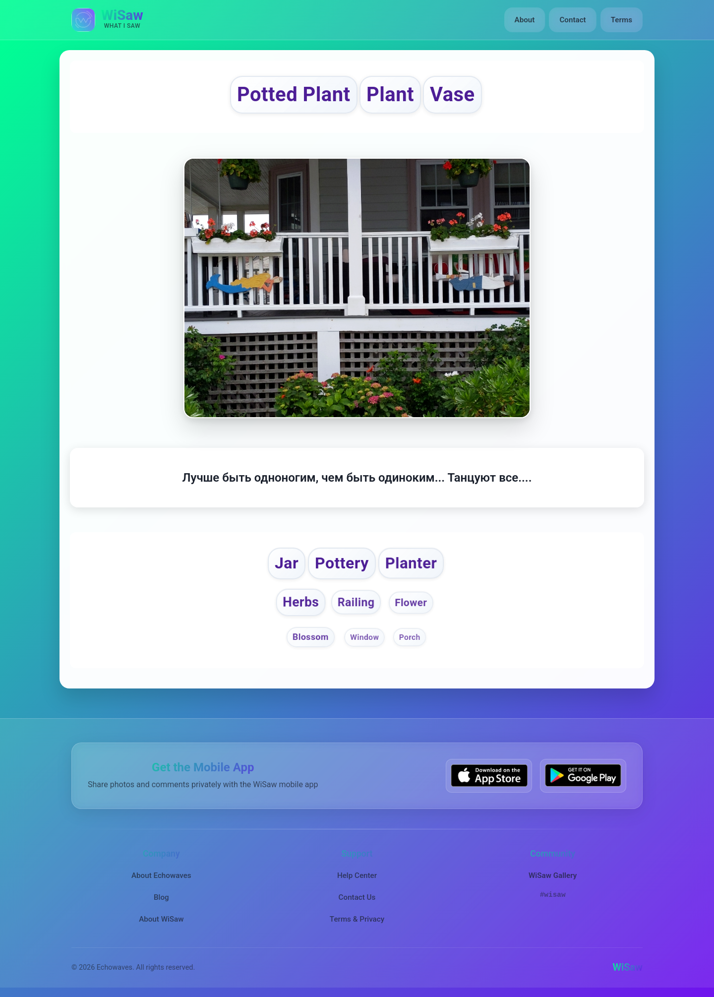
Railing (356, 602)
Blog (161, 897)
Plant (390, 94)
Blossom (311, 637)
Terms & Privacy (357, 919)
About (525, 19)
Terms (621, 19)
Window (364, 637)
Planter (410, 563)
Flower (411, 603)
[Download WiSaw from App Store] (489, 775)
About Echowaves (161, 875)
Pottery (342, 563)
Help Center (357, 875)
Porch (409, 637)
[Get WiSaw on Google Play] (583, 775)
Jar (287, 563)
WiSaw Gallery (553, 875)
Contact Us (357, 897)
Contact (572, 19)
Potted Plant (294, 94)
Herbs (301, 602)
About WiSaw (161, 919)
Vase (452, 94)
